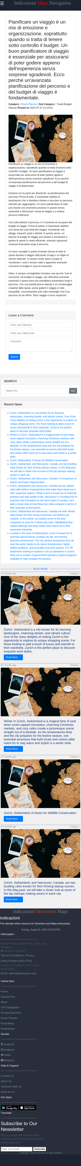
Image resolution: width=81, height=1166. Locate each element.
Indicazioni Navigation (42, 3)
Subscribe (39, 1149)
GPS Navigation (10, 1007)
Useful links (7, 981)
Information (7, 934)
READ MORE (40, 569)
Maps (4, 1002)
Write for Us (8, 1091)
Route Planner (29, 104)
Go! (73, 390)
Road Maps (7, 1023)
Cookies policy (16, 960)
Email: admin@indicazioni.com (19, 973)
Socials (5, 1033)
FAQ (29, 960)
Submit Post (8, 996)
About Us (6, 1081)
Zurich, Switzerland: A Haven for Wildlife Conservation (39, 460)
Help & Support (10, 1065)
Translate (6, 1112)
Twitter (6, 1054)
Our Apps (6, 1097)
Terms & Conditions (12, 955)
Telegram (7, 1060)
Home (4, 991)
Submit (14, 357)
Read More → (13, 657)
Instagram (8, 1049)
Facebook (7, 1044)
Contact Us (7, 1075)
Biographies (8, 1028)
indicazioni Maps (40, 911)
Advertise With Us (11, 1086)
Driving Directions (11, 1012)
